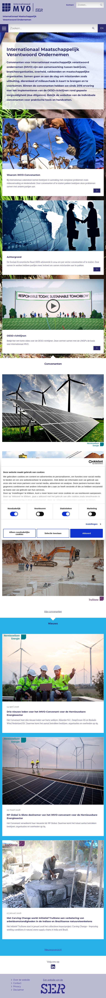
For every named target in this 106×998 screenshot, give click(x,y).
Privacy (17, 986)
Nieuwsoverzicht (53, 949)
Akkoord (86, 533)
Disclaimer (18, 989)
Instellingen (92, 524)
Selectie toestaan (53, 533)
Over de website (21, 980)
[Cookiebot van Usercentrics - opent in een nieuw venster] (91, 462)
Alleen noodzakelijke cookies (19, 533)
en (101, 28)
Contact (70, 5)
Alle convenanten (53, 611)
